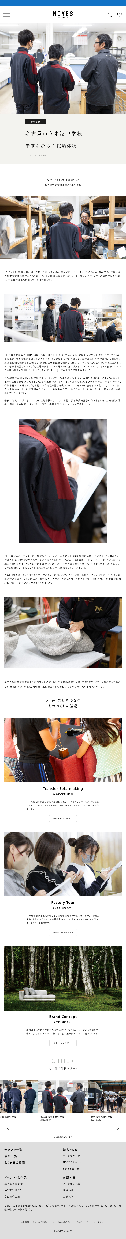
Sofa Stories (71, 1169)
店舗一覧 (10, 1156)
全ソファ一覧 (13, 1149)
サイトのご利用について (43, 1222)
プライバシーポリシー (95, 1222)
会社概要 (25, 1222)
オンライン (62, 1206)
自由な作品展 (12, 1196)
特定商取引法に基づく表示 (70, 1222)
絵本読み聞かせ (13, 1184)
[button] (8, 1127)
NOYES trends (72, 1162)
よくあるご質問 (14, 1162)
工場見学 (68, 1196)
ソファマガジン (71, 1156)
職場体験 (68, 1190)
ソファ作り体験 (71, 1184)
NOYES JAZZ (12, 1190)
